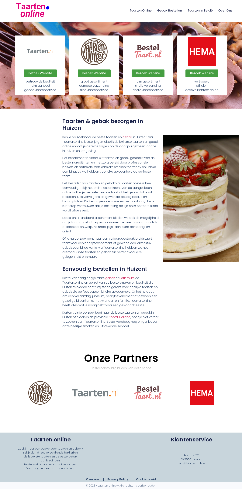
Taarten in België (200, 10)
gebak (127, 137)
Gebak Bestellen (169, 10)
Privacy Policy (117, 479)
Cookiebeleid (146, 479)
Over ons (225, 10)
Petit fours (126, 278)
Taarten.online (141, 10)
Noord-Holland (119, 317)
